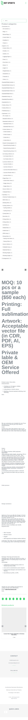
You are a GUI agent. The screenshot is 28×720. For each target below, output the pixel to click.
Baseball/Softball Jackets (7, 82)
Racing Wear (6, 236)
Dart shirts (5, 216)
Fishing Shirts (6, 219)
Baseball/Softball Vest (7, 93)
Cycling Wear (6, 213)
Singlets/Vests (6, 70)
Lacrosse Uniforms (7, 161)
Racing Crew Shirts (8, 238)
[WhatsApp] (17, 599)
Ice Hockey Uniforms (7, 153)
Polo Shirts (5, 62)
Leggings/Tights (6, 56)
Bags (4, 31)
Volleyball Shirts (6, 191)
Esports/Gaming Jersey (9, 151)
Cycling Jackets (7, 207)
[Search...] (14, 20)
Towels (4, 43)
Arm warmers (6, 28)
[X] (6, 599)
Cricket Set (6, 137)
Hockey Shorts (5, 107)
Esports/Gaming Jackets (9, 148)
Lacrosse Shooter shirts (9, 172)
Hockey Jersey (5, 105)
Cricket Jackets (7, 131)
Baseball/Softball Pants (7, 87)
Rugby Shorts (7, 186)
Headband (5, 40)
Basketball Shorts (7, 123)
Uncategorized (5, 258)
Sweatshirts (5, 73)
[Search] (3, 20)
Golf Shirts (5, 224)
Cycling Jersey (7, 210)
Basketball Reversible (7, 99)
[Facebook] (3, 599)
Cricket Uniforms (6, 129)
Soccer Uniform (6, 189)
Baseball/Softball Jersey (7, 85)
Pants (4, 59)
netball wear (5, 230)
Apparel (4, 45)
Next (25, 269)
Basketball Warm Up (8, 126)
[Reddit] (10, 599)
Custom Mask (6, 37)
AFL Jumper (5, 115)
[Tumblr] (20, 599)
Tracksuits (5, 76)
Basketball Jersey (6, 96)
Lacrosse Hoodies (8, 164)
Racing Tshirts (7, 241)
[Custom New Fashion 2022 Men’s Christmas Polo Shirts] (14, 620)
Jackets (4, 53)
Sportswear (4, 113)
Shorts (4, 65)
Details (14, 637)
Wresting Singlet (6, 252)
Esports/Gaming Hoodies (9, 145)
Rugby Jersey (7, 183)
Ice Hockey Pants (7, 156)
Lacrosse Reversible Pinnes (10, 169)
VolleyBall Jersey (6, 247)
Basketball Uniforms (7, 121)
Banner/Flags (6, 34)
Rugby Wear (5, 178)
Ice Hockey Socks (7, 159)
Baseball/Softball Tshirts (7, 90)
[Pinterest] (24, 599)
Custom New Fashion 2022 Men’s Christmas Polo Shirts (14, 634)
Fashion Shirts (6, 48)
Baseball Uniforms (7, 118)
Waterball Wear (6, 249)
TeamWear (4, 194)
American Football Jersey (8, 197)
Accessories (5, 26)
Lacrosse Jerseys (7, 166)
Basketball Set (5, 102)
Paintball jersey (5, 110)
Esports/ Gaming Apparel (8, 143)
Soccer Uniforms (6, 244)
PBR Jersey (5, 233)
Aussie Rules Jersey (8, 180)
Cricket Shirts (6, 140)
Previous (2, 269)
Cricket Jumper (7, 134)
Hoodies (5, 50)
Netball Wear (6, 227)
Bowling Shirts (6, 202)
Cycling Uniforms (6, 205)
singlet (4, 68)
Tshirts (4, 79)
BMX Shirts (5, 199)
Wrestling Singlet (6, 255)
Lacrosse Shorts (7, 175)
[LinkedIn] (13, 599)
